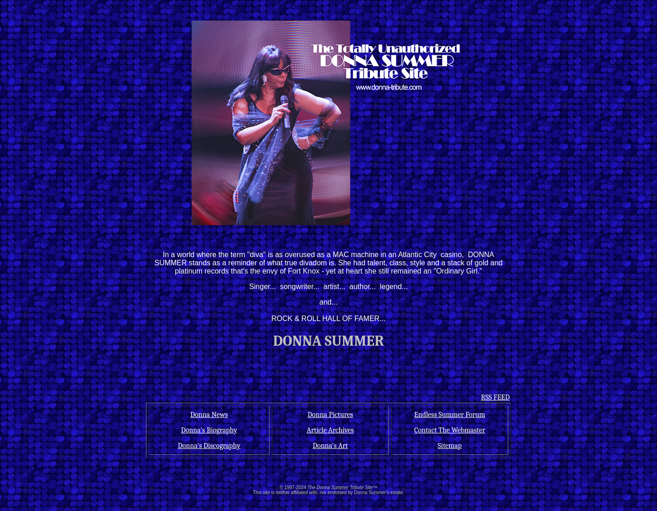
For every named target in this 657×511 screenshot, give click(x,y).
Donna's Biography (209, 430)
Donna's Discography (209, 446)
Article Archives (330, 430)
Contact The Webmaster (449, 430)
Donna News (209, 415)
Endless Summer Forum (449, 415)
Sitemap (450, 446)
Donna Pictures (330, 415)
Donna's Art (330, 446)
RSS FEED (495, 397)
